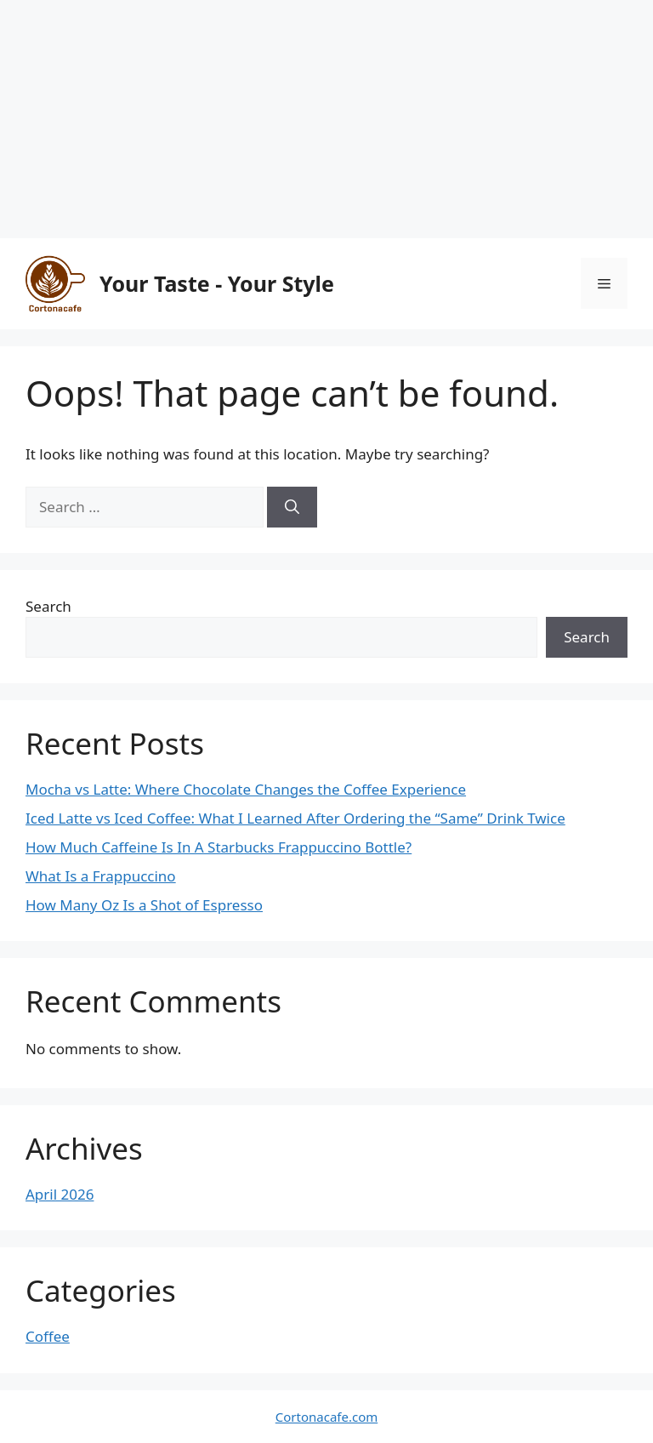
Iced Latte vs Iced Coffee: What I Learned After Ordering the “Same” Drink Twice (295, 818)
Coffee (48, 1336)
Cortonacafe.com (326, 1416)
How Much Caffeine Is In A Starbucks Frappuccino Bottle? (219, 847)
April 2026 (60, 1194)
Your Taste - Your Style (216, 283)
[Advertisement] (326, 119)
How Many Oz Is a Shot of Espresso (144, 905)
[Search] (292, 507)
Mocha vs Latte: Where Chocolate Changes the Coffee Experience (246, 789)
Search (48, 606)
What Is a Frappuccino (101, 876)
